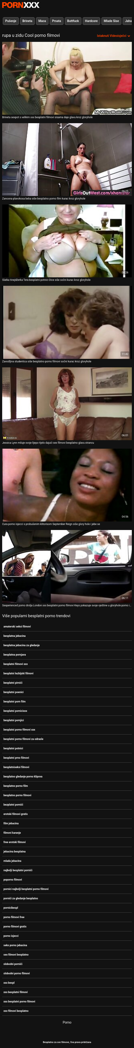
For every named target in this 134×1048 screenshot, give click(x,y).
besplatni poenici (13, 692)
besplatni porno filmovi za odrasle (23, 739)
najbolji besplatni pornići (17, 870)
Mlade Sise (111, 21)
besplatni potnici (13, 748)
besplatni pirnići (12, 682)
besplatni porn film (14, 701)
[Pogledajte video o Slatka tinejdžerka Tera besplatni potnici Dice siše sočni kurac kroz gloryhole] (67, 240)
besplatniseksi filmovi (16, 767)
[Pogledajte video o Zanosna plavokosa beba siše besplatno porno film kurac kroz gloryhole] (67, 159)
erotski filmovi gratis (15, 814)
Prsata (56, 21)
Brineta (27, 21)
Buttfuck (73, 21)
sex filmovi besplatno (16, 954)
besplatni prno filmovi (16, 757)
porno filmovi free (13, 917)
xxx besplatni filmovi (15, 992)
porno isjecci (11, 935)
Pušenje (10, 21)
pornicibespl (10, 907)
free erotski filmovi (14, 842)
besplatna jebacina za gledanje (21, 645)
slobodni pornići (12, 964)
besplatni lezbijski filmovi (18, 673)
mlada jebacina (12, 860)
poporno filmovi (12, 879)
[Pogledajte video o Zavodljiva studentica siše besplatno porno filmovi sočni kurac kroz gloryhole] (67, 322)
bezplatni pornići (13, 804)
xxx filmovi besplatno (15, 1010)
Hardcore (91, 21)
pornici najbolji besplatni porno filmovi (25, 889)
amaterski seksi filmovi (17, 626)
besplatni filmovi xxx (15, 664)
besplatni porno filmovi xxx (19, 729)
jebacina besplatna (14, 851)
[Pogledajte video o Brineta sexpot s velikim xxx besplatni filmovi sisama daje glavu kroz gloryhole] (67, 78)
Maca (42, 21)
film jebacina (11, 823)
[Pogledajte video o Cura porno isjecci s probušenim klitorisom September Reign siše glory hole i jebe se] (67, 485)
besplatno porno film (15, 785)
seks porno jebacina (15, 945)
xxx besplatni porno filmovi (19, 1001)
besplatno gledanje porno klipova (22, 776)
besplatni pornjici (13, 720)
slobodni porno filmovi (16, 973)
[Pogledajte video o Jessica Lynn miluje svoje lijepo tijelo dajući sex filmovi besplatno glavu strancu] (67, 403)
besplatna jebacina (14, 635)
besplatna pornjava (14, 654)
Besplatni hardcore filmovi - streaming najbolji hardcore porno (21, 5)
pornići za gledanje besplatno (20, 898)
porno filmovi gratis (14, 926)
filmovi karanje (12, 832)
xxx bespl (9, 982)
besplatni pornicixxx (15, 710)
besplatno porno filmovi (17, 795)
